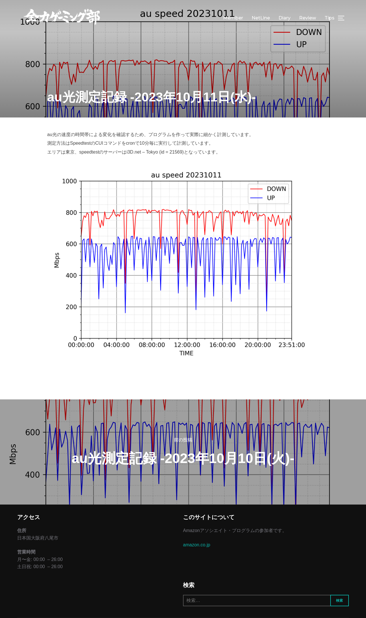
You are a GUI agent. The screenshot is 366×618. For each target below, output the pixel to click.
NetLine (261, 18)
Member (233, 18)
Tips (330, 18)
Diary (285, 18)
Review (307, 18)
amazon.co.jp (196, 544)
